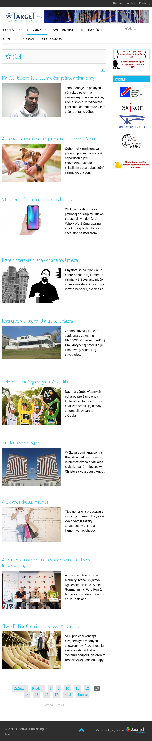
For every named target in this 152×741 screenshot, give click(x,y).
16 (46, 694)
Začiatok (20, 688)
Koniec (83, 694)
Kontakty (144, 3)
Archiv (131, 3)
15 (36, 694)
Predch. (37, 688)
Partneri (118, 3)
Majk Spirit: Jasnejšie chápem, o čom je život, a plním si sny (48, 78)
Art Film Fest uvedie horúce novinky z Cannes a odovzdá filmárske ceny (46, 562)
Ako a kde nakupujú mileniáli (25, 502)
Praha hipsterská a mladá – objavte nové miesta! (40, 260)
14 (27, 694)
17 (56, 694)
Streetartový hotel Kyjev (20, 442)
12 (87, 688)
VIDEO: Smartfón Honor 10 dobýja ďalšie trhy (37, 199)
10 (67, 688)
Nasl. (68, 694)
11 (77, 688)
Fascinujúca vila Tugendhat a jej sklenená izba (37, 321)
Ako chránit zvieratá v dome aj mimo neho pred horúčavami (49, 138)
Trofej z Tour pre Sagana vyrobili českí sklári (36, 382)
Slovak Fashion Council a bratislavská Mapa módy (40, 626)
